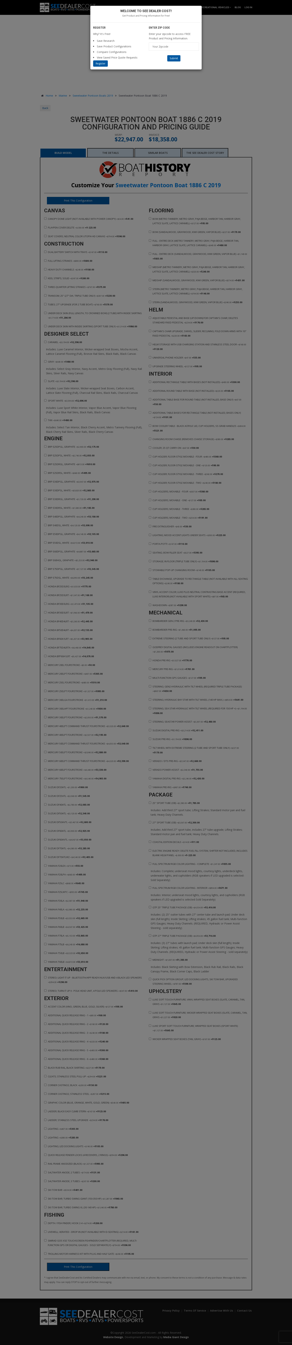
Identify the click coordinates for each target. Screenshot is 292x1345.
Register (100, 63)
